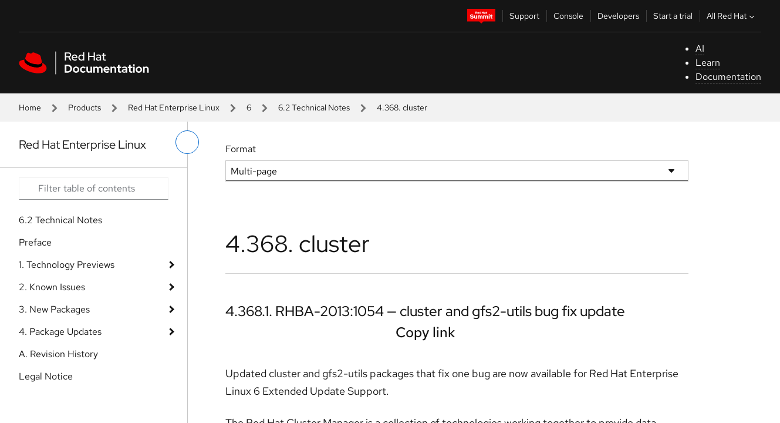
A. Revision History (58, 354)
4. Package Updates (60, 331)
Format (240, 149)
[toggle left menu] (187, 142)
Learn (707, 62)
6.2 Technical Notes (314, 107)
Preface (35, 242)
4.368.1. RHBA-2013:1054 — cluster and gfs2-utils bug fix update (425, 311)
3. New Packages (54, 309)
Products (84, 107)
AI (699, 48)
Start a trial (673, 16)
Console (568, 16)
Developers (618, 16)
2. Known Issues (52, 287)
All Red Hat (732, 16)
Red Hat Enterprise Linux (174, 107)
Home (30, 107)
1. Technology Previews (66, 264)
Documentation (728, 76)
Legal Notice (46, 376)
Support (524, 16)
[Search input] (93, 188)
